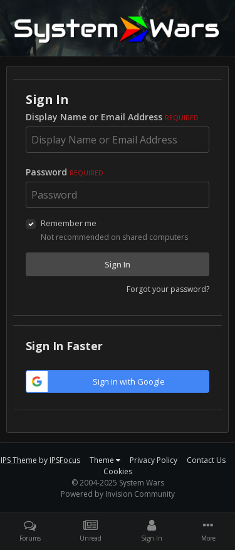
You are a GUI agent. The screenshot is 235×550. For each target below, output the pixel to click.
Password (64, 172)
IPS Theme (19, 460)
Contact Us (206, 460)
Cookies (117, 471)
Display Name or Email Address (112, 117)
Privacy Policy (153, 460)
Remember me (69, 223)
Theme (105, 460)
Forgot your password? (168, 289)
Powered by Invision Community (118, 494)
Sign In (117, 264)
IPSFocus (65, 460)
